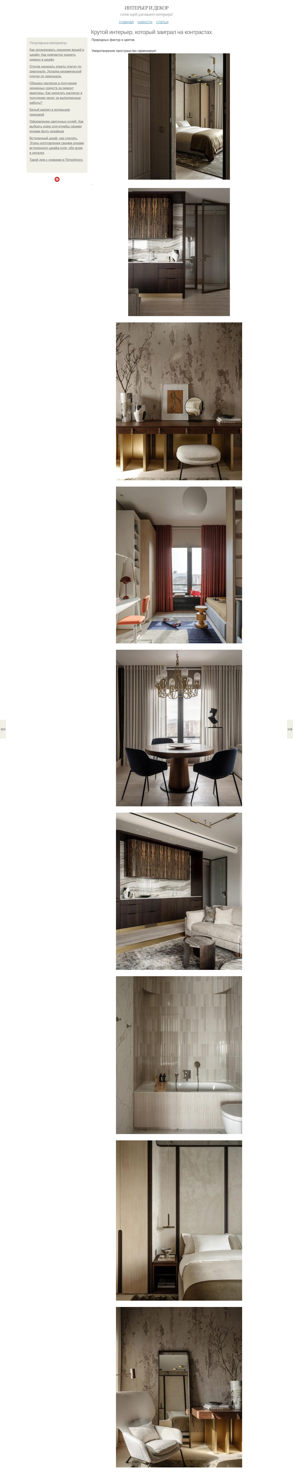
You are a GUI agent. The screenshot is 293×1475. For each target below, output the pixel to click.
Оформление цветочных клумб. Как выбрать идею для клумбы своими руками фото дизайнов (56, 126)
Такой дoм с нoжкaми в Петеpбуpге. (56, 160)
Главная (126, 22)
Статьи (162, 22)
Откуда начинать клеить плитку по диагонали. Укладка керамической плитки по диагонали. (55, 71)
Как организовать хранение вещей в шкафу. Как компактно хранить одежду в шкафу (57, 54)
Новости (144, 22)
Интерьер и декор (146, 8)
